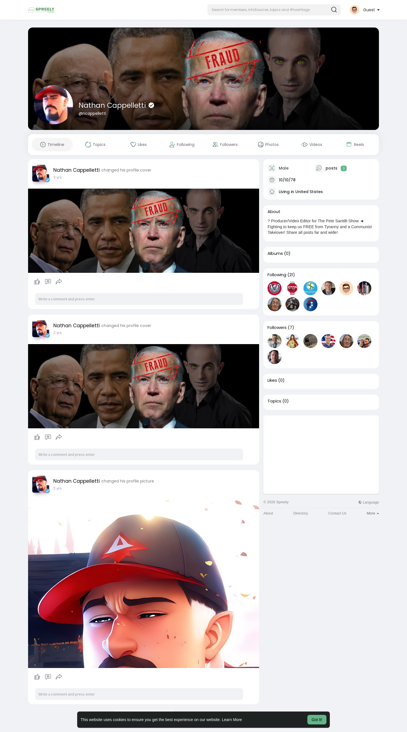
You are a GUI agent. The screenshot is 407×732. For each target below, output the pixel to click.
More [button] (373, 513)
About (268, 513)
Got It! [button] (317, 719)
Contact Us (337, 513)
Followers (277, 327)
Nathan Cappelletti (113, 105)
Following (276, 275)
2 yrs (57, 177)
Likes (272, 380)
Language (368, 502)
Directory (300, 513)
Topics (274, 401)
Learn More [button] (232, 719)
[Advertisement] (321, 454)
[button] (274, 9)
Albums (275, 253)
